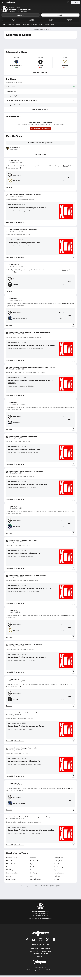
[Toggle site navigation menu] (2, 2)
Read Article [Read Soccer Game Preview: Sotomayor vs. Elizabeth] (9, 499)
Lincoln (32, 876)
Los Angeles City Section (13, 96)
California (9, 91)
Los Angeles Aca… (35, 879)
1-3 (20, 686)
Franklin (32, 867)
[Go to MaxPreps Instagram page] (40, 940)
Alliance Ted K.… (11, 864)
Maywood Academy (68, 303)
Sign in (76, 2)
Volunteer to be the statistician (40, 128)
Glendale (32, 870)
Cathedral (9, 876)
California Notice (46, 951)
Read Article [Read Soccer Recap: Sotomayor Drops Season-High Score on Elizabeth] (9, 395)
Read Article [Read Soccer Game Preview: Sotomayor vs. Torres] (9, 741)
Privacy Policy (45, 948)
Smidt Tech (57, 876)
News (47, 25)
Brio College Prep (11, 870)
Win (60, 313)
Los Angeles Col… (59, 858)
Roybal (56, 870)
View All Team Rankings (40, 109)
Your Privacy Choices (40, 954)
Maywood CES (67, 511)
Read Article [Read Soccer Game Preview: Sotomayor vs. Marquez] (9, 222)
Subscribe (34, 948)
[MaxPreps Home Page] (30, 29)
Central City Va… (11, 879)
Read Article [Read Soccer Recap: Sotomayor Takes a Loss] (9, 257)
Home (4, 25)
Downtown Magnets (36, 861)
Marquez (65, 166)
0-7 (20, 514)
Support (40, 956)
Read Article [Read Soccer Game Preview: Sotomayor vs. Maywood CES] (9, 603)
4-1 (20, 410)
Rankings (34, 25)
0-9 (15, 617)
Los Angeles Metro (11, 105)
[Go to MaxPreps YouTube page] (33, 940)
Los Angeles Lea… (59, 861)
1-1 (23, 790)
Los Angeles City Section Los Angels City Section (20, 100)
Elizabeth (68, 407)
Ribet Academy (58, 867)
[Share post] (73, 187)
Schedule (11, 25)
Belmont (8, 867)
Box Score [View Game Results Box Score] (9, 187)
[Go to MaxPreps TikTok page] (26, 940)
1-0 (23, 306)
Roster (18, 25)
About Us (35, 945)
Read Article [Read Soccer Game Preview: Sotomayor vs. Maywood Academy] (9, 360)
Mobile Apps (44, 945)
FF (61, 318)
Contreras (33, 858)
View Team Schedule (40, 72)
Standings (26, 25)
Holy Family (33, 873)
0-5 (20, 168)
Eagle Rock (33, 864)
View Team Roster (40, 154)
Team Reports (12, 204)
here (51, 143)
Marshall (56, 864)
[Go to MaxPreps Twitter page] (47, 940)
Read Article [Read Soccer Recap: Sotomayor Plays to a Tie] (9, 568)
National (8, 87)
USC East (56, 879)
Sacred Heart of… (59, 873)
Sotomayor (14, 175)
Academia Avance (11, 858)
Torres (64, 270)
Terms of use (33, 951)
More (53, 25)
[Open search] (68, 2)
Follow (60, 15)
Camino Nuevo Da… (12, 873)
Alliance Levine (10, 861)
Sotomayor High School (40, 908)
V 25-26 (20, 15)
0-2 (15, 272)
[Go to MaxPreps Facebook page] (54, 940)
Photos (41, 25)
